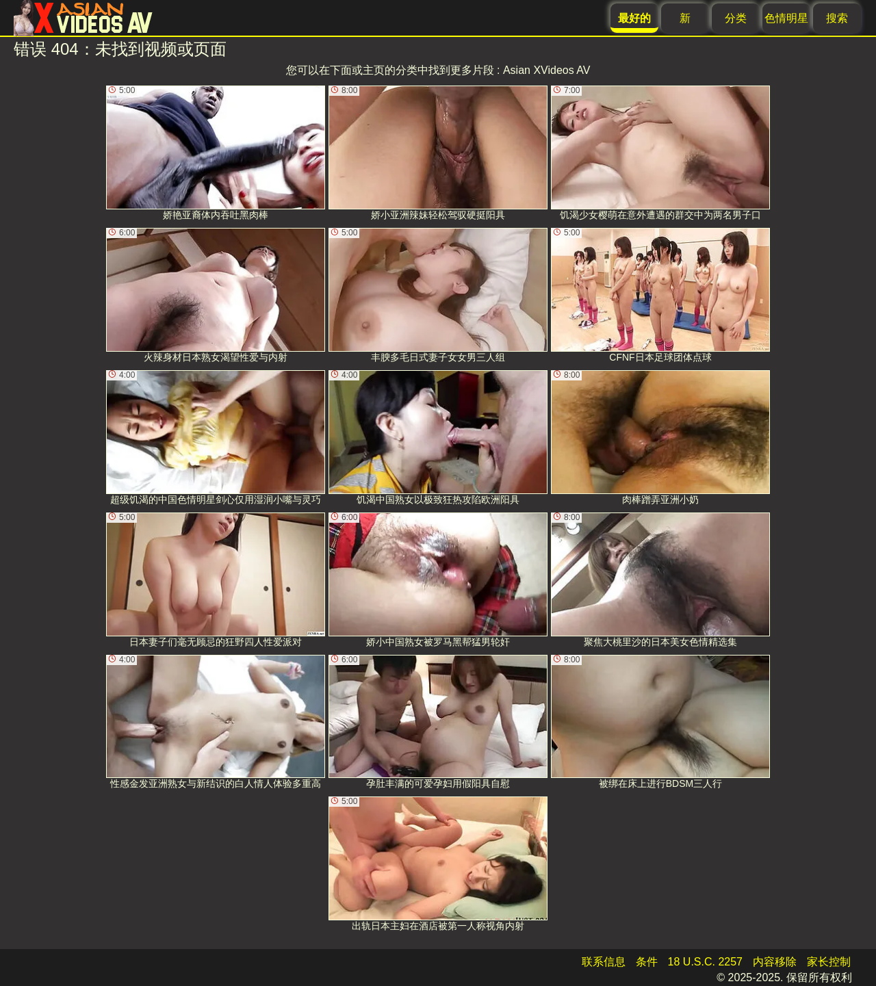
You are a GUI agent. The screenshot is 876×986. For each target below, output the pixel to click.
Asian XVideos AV (547, 70)
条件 (647, 962)
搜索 (837, 18)
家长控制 (829, 962)
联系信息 (604, 962)
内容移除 (775, 962)
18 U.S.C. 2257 (705, 962)
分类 (736, 18)
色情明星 (786, 18)
